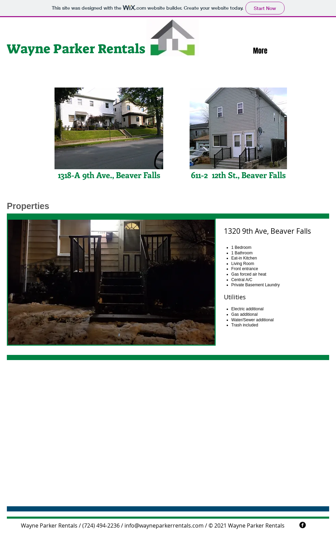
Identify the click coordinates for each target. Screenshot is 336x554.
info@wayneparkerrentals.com (164, 525)
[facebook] (302, 525)
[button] (111, 282)
